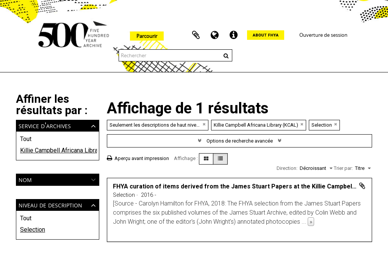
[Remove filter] (204, 124)
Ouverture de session (323, 34)
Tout (25, 139)
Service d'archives (45, 125)
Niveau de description (50, 204)
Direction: (287, 168)
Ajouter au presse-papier (362, 186)
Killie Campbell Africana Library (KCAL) (57, 150)
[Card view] (206, 159)
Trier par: (343, 168)
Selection (32, 229)
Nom (25, 179)
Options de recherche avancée (239, 141)
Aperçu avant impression (138, 158)
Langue (214, 35)
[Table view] (220, 159)
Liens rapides (233, 35)
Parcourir (146, 36)
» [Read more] (311, 221)
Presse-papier (195, 35)
